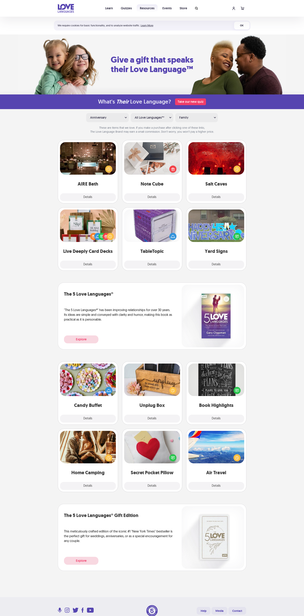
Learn (109, 8)
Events (167, 8)
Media (219, 611)
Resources (147, 8)
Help (204, 611)
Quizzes (126, 8)
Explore (81, 339)
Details (87, 197)
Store (183, 8)
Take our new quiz (190, 102)
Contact (237, 611)
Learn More (147, 25)
